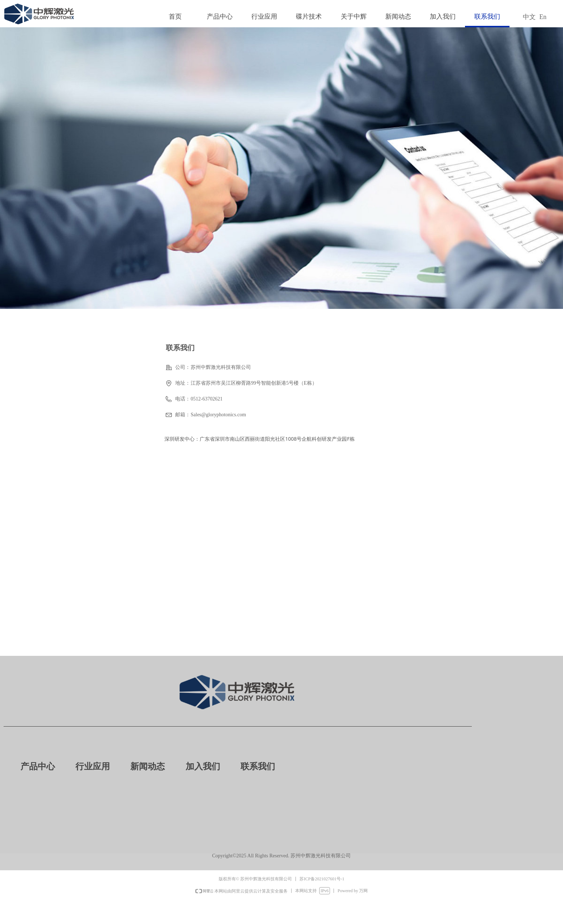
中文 (529, 16)
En (542, 16)
